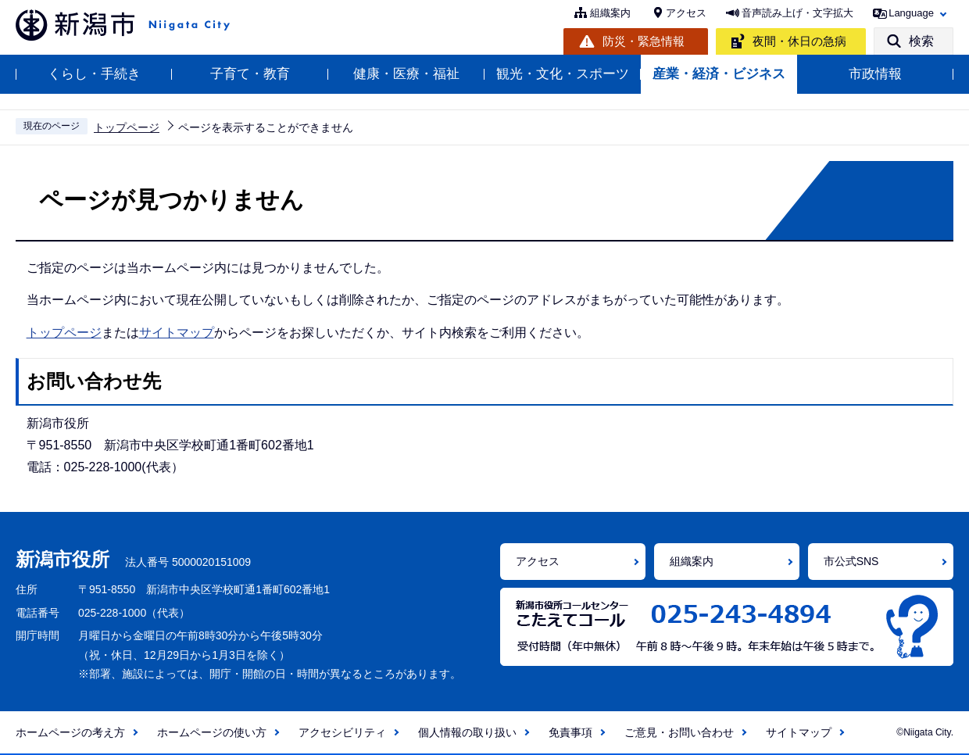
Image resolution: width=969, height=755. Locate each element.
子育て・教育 (250, 73)
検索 (921, 41)
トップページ (126, 127)
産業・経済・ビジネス (719, 73)
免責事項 (570, 732)
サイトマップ (176, 332)
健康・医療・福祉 (406, 73)
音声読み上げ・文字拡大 (797, 13)
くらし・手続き (94, 73)
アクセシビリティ (342, 732)
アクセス (686, 13)
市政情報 (875, 73)
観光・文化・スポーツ (562, 73)
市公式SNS (851, 561)
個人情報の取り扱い (467, 732)
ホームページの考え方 (70, 732)
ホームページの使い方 (211, 732)
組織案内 (610, 13)
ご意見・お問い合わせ (679, 732)
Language (911, 13)
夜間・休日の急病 (799, 41)
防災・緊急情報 (643, 41)
